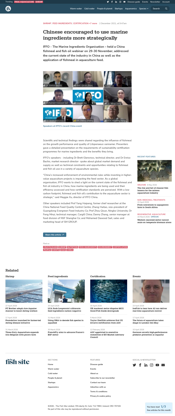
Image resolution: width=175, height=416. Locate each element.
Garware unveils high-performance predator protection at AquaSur (150, 333)
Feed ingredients (62, 23)
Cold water (89, 8)
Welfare (141, 185)
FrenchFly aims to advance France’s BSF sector (66, 333)
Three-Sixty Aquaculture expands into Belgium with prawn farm (22, 333)
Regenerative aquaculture (151, 214)
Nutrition (72, 247)
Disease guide (134, 2)
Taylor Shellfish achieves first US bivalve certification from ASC (106, 321)
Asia (63, 250)
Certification (80, 23)
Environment (105, 247)
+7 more (93, 23)
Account (166, 2)
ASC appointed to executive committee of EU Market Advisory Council (107, 335)
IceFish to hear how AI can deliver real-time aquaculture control (150, 309)
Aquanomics (131, 8)
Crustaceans (50, 247)
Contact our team (98, 382)
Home (50, 364)
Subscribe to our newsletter (102, 378)
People (47, 250)
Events (145, 2)
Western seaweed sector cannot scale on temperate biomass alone (154, 221)
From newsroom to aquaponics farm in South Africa (152, 206)
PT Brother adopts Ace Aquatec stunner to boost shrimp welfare (21, 309)
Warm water (76, 8)
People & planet (104, 8)
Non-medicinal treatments (151, 200)
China (70, 250)
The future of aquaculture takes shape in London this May (148, 321)
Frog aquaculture (24, 2)
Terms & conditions (98, 391)
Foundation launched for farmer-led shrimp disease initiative (23, 321)
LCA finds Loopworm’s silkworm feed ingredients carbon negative (64, 309)
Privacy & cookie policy (100, 396)
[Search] (160, 8)
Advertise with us (98, 387)
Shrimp (39, 2)
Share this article (54, 234)
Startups (119, 8)
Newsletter (155, 2)
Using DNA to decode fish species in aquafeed (66, 321)
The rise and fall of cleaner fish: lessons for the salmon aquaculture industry (152, 190)
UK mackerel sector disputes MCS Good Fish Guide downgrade (107, 309)
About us (94, 373)
